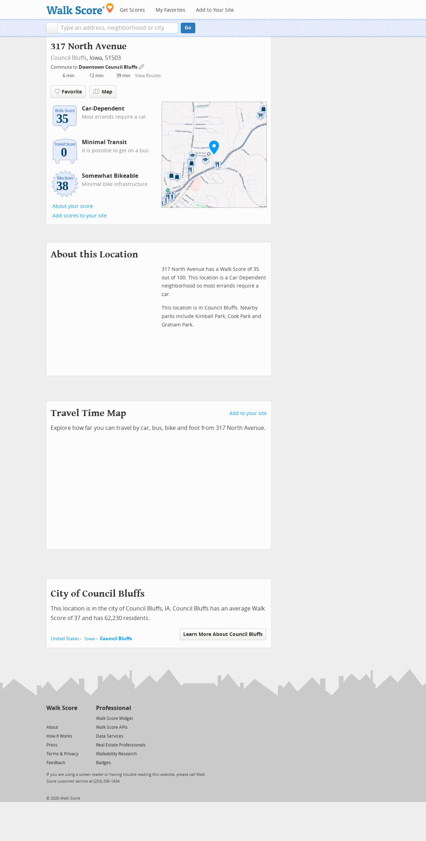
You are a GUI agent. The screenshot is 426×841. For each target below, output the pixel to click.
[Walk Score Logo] (80, 9)
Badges (103, 762)
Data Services (109, 736)
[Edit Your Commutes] (141, 66)
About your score (72, 206)
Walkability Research (116, 753)
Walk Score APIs (112, 727)
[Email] (72, 718)
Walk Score (61, 708)
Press (51, 745)
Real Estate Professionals (121, 745)
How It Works (59, 736)
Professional (113, 708)
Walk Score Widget (114, 718)
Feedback (55, 762)
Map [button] (103, 92)
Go (188, 28)
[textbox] (117, 28)
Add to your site (248, 413)
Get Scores (132, 10)
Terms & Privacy (62, 753)
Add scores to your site (79, 216)
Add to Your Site (215, 10)
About (52, 727)
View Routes (148, 75)
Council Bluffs (69, 58)
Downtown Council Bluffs (108, 67)
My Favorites (170, 10)
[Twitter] (50, 718)
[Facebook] (61, 718)
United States (65, 638)
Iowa (89, 638)
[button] (52, 28)
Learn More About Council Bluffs (223, 634)
